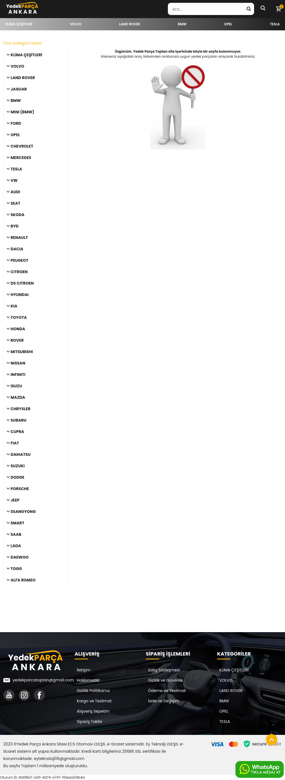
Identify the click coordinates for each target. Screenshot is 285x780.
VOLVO (225, 680)
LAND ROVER (231, 690)
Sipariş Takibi (89, 721)
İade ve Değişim (163, 701)
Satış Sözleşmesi (164, 670)
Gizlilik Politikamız (93, 690)
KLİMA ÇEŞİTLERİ (234, 670)
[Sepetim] (278, 9)
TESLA (224, 721)
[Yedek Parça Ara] (248, 9)
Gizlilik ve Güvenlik (165, 680)
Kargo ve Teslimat (94, 701)
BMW (224, 701)
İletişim (83, 670)
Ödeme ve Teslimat (167, 690)
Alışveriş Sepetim (93, 711)
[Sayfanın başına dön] (270, 738)
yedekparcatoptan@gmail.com (43, 680)
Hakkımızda (88, 680)
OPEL (223, 711)
